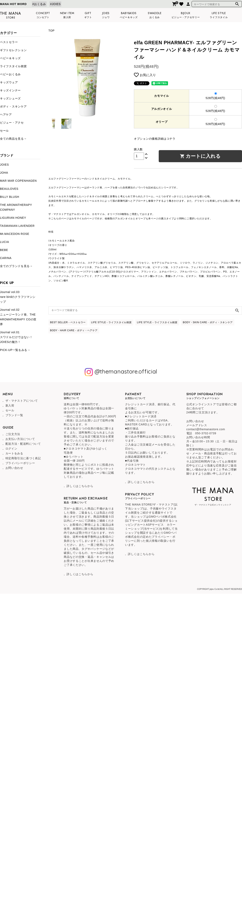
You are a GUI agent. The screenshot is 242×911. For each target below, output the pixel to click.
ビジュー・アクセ (12, 122)
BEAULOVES (9, 188)
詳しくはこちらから (80, 486)
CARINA (5, 258)
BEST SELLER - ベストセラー (68, 322)
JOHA (4, 172)
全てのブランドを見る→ (16, 266)
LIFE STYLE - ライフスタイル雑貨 (111, 322)
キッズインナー (10, 90)
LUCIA (4, 241)
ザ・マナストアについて (21, 400)
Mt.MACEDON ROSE (14, 233)
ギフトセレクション (13, 50)
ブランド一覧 (14, 415)
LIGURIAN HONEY (13, 217)
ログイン (11, 448)
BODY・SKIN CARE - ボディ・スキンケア (208, 322)
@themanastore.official (121, 372)
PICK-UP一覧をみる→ (15, 350)
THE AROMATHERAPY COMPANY (16, 207)
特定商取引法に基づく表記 (23, 458)
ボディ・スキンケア (13, 106)
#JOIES (55, 4)
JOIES (4, 164)
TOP (51, 30)
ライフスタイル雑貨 (13, 66)
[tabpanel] (87, 77)
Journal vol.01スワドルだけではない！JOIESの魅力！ (16, 337)
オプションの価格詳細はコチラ (154, 138)
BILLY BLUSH (9, 196)
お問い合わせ (14, 467)
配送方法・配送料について (23, 443)
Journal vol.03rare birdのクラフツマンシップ (17, 296)
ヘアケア (6, 114)
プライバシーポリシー (20, 463)
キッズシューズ (10, 98)
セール (4, 130)
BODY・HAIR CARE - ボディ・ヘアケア (74, 330)
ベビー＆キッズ (10, 58)
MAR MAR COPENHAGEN (18, 180)
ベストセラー (9, 42)
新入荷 (9, 405)
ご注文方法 (12, 434)
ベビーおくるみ (10, 74)
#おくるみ (39, 4)
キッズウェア (9, 82)
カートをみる (14, 453)
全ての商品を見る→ (13, 138)
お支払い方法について (20, 439)
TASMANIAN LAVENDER (17, 225)
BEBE (4, 250)
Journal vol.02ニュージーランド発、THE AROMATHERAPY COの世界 (18, 317)
